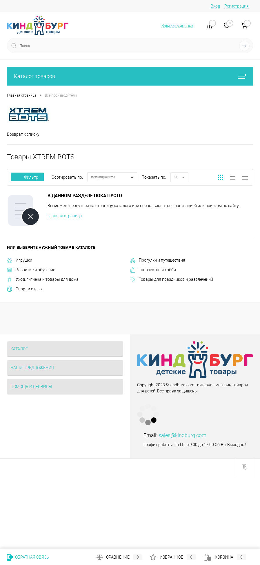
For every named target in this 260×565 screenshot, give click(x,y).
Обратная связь (28, 557)
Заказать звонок (177, 25)
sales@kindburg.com (182, 435)
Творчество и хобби (153, 269)
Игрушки (19, 260)
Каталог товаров (130, 76)
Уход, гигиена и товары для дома (43, 279)
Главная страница (65, 215)
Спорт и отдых (25, 289)
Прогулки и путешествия (157, 260)
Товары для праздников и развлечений (171, 279)
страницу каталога (113, 205)
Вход (215, 6)
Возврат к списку (23, 134)
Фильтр (27, 177)
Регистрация (236, 6)
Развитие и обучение (31, 269)
